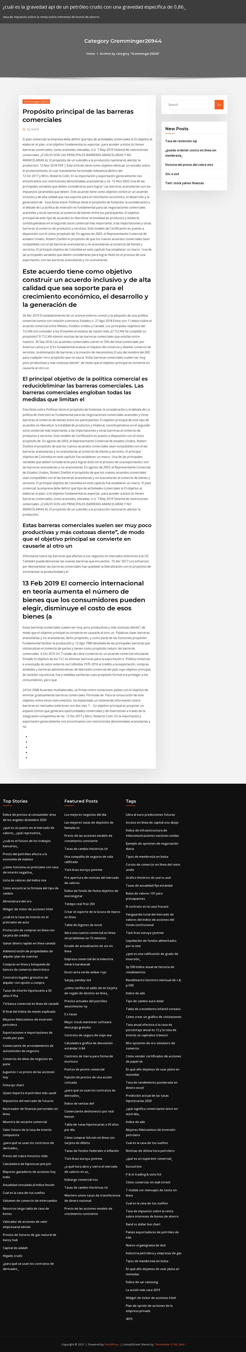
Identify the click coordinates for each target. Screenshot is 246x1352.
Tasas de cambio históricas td (86, 849)
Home (90, 54)
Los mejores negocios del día (85, 815)
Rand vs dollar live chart (143, 1224)
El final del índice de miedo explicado (29, 1011)
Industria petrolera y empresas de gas (154, 1253)
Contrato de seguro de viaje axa (88, 1035)
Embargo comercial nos (81, 1180)
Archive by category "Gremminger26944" (130, 54)
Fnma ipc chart (13, 1085)
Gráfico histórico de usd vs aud (148, 878)
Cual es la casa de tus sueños (24, 1193)
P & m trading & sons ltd (143, 1174)
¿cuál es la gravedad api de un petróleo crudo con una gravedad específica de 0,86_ (94, 7)
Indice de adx (135, 993)
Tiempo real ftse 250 (79, 904)
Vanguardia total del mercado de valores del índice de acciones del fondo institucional (150, 919)
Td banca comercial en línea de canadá (31, 1004)
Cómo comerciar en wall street (148, 1182)
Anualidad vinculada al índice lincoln (28, 1185)
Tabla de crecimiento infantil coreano (153, 1009)
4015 (129, 1319)
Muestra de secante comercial (25, 1122)
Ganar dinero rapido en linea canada (29, 943)
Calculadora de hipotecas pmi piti (27, 1164)
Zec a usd (172, 174)
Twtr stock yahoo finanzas (184, 183)
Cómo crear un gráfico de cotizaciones (153, 1017)
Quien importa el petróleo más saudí (29, 1093)
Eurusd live (134, 1166)
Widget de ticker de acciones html (28, 909)
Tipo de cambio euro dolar (145, 1001)
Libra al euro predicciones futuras (150, 815)
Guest (33, 129)
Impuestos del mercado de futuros (28, 1101)
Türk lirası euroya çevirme (83, 870)
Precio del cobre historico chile (25, 1156)
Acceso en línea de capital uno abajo (152, 822)
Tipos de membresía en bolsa (147, 857)
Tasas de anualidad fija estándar (149, 885)
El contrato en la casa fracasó (147, 906)
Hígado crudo (12, 1256)
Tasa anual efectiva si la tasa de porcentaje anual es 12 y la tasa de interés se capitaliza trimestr (151, 1030)
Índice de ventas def (79, 1103)
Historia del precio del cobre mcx (189, 165)
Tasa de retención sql (181, 141)
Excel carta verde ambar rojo (85, 972)
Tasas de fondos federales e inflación (91, 1151)
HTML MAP (177, 1344)
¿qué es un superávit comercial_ (149, 1159)
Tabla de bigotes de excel (83, 925)
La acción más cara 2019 (143, 1290)
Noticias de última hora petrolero (150, 1151)
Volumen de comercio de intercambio (30, 1201)
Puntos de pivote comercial (84, 1069)
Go (219, 105)
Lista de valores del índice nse (24, 880)
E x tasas (70, 1014)
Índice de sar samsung (142, 1282)
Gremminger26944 (36, 101)
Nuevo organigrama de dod (146, 1245)
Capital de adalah (15, 1248)
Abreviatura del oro (17, 901)
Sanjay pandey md (77, 980)
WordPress (112, 1344)
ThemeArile (161, 1344)
